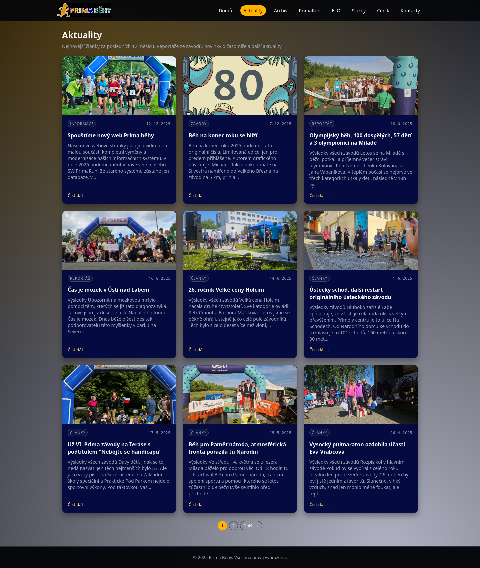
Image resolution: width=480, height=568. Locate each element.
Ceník (383, 10)
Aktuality (253, 10)
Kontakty (410, 10)
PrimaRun (310, 10)
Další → (251, 526)
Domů (225, 10)
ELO (336, 10)
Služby (359, 10)
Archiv (281, 10)
